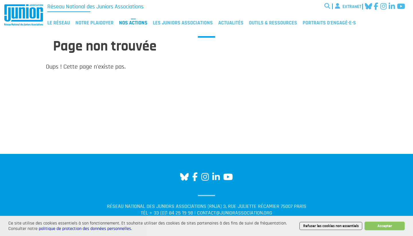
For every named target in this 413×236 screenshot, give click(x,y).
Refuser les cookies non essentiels (331, 226)
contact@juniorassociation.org (234, 213)
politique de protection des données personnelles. (85, 228)
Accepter (384, 226)
